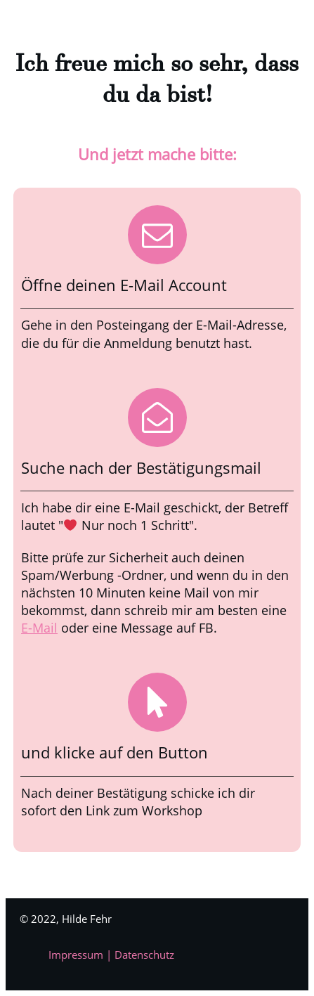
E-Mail (39, 627)
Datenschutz (144, 955)
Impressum (77, 955)
